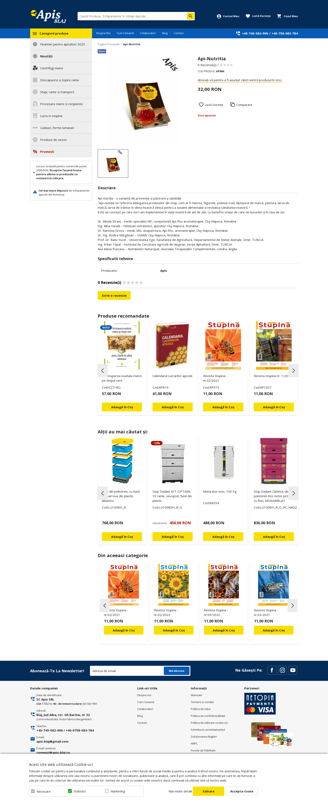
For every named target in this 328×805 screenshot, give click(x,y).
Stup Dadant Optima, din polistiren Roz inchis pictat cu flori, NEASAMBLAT (272, 496)
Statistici (80, 791)
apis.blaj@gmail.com (52, 741)
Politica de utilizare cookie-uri (209, 723)
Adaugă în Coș (124, 630)
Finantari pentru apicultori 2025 (62, 44)
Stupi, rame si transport (57, 92)
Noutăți (46, 56)
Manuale (196, 695)
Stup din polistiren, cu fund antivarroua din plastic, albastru (121, 496)
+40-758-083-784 (285, 33)
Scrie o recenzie (114, 295)
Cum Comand (125, 33)
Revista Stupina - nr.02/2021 (215, 378)
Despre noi (144, 695)
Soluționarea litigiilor (204, 736)
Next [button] (293, 370)
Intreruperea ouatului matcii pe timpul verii (122, 378)
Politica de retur (201, 709)
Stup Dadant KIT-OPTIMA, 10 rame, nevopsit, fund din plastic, (172, 496)
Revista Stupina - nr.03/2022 (216, 612)
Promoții (47, 151)
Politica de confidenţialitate (208, 716)
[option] (143, 101)
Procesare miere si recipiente (61, 104)
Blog (165, 33)
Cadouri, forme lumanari (57, 128)
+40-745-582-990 (255, 33)
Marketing (118, 791)
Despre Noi (103, 33)
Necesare (44, 791)
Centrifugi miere (51, 68)
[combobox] (136, 16)
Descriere (107, 187)
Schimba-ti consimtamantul (208, 730)
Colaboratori (148, 33)
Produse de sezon (53, 140)
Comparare (244, 105)
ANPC (194, 743)
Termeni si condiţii (202, 702)
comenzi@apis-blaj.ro (53, 752)
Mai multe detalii (180, 791)
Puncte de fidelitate (203, 750)
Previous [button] (103, 370)
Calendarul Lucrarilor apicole (172, 376)
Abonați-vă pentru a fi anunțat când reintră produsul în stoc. (240, 80)
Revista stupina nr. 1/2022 (273, 376)
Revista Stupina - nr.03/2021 (266, 612)
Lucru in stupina (51, 116)
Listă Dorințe (214, 105)
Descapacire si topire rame (59, 80)
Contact (178, 33)
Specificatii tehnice (115, 258)
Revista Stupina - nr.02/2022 (166, 612)
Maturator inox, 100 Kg (220, 491)
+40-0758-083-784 (80, 730)
